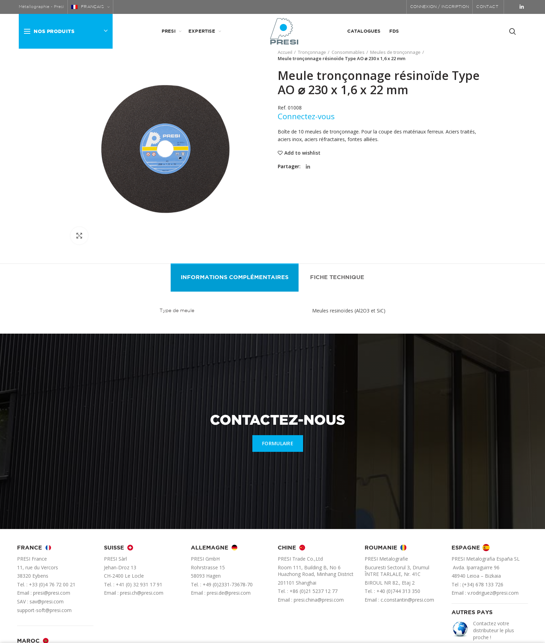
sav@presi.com (47, 601)
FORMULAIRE (277, 443)
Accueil (285, 52)
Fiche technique (337, 277)
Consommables (348, 52)
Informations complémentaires (234, 277)
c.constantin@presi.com (407, 599)
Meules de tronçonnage (395, 52)
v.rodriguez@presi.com (493, 592)
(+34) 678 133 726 (482, 584)
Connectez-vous (306, 116)
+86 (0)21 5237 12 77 (313, 591)
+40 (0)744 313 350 (398, 591)
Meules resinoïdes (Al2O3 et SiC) (348, 310)
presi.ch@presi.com (141, 592)
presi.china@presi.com (319, 599)
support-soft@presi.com (44, 610)
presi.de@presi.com (229, 592)
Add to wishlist (302, 152)
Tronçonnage (312, 52)
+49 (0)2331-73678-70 (228, 584)
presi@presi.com (51, 592)
